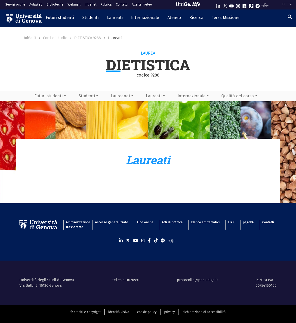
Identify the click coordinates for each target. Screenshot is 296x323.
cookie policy (147, 312)
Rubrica (106, 4)
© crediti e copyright (85, 312)
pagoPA (248, 222)
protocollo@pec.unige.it (197, 280)
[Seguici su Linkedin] (218, 5)
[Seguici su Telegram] (257, 5)
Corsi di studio (55, 38)
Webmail (74, 4)
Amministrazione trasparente (76, 224)
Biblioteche (54, 4)
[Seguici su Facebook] (244, 5)
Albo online (145, 222)
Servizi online (15, 4)
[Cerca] (290, 16)
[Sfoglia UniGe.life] (190, 4)
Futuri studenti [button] (48, 95)
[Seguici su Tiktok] (251, 5)
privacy (169, 312)
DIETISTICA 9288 (87, 38)
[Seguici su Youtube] (231, 5)
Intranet (90, 4)
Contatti (122, 4)
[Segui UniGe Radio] (265, 5)
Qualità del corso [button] (237, 95)
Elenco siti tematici (205, 222)
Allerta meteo (142, 4)
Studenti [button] (87, 95)
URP (231, 222)
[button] (60, 18)
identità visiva (118, 312)
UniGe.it (29, 38)
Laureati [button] (154, 95)
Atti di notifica (172, 222)
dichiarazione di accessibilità (204, 312)
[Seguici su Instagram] (237, 5)
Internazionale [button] (192, 95)
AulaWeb (35, 4)
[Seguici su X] (225, 5)
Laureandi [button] (120, 95)
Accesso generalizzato (111, 222)
